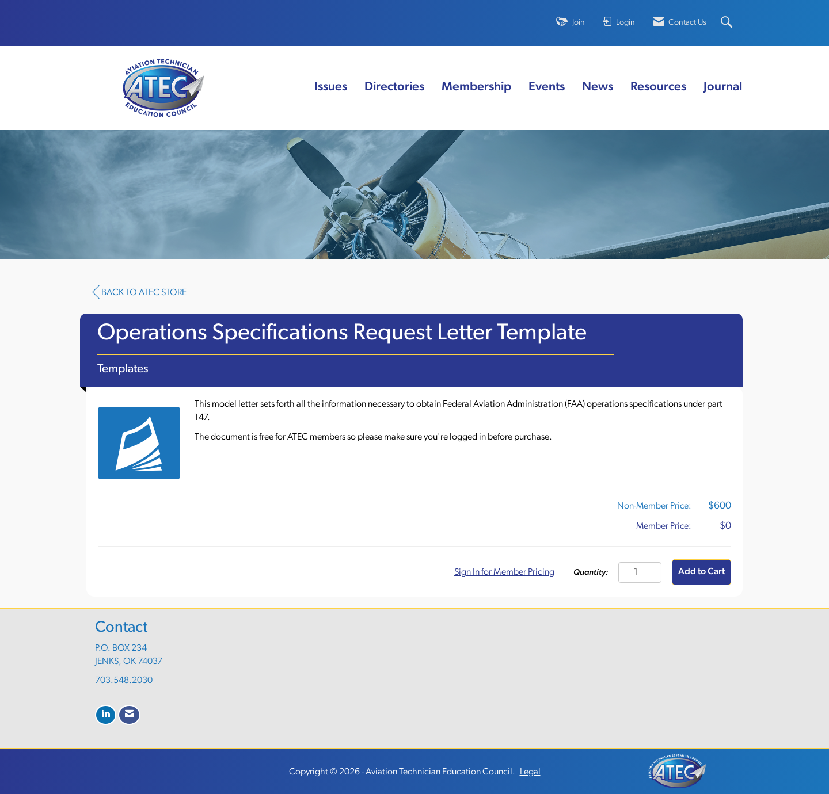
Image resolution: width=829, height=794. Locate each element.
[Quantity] (639, 572)
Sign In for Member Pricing (504, 572)
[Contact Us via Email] (129, 715)
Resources (658, 87)
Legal (530, 772)
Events (546, 87)
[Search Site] (728, 23)
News (597, 87)
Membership (476, 87)
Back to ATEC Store (139, 292)
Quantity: (590, 572)
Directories (394, 87)
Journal (723, 87)
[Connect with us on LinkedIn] (105, 715)
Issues (330, 87)
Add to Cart (701, 572)
